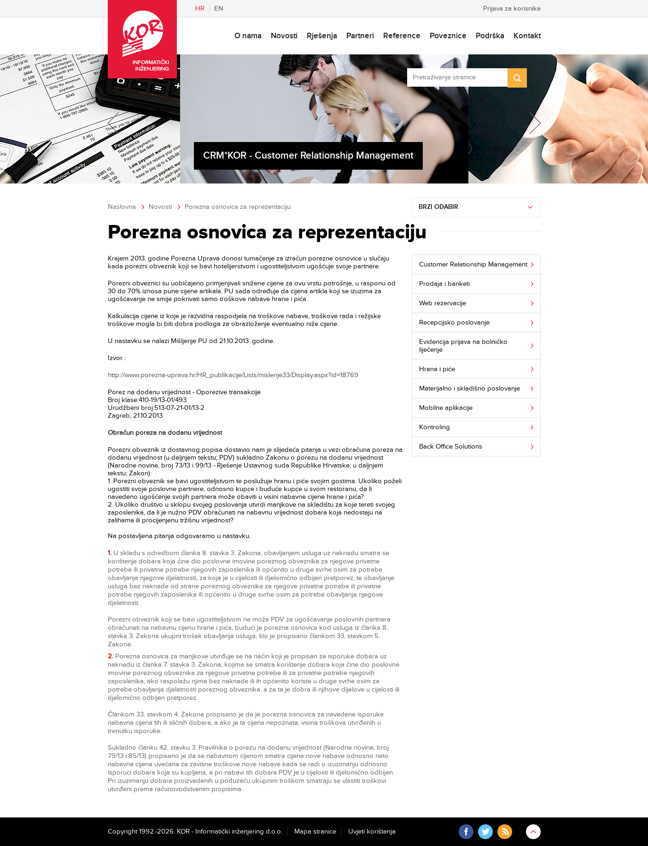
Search (517, 78)
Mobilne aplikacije (446, 408)
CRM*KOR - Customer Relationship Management (308, 155)
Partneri (360, 36)
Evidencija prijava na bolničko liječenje (463, 346)
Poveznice (448, 36)
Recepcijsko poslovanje (454, 322)
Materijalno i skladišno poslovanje (469, 388)
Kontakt (527, 36)
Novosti (284, 36)
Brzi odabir (438, 207)
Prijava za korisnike (512, 8)
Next (530, 123)
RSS (504, 831)
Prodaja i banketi (444, 284)
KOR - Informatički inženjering (142, 39)
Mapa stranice (315, 831)
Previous (119, 123)
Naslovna (122, 207)
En (218, 8)
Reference (401, 36)
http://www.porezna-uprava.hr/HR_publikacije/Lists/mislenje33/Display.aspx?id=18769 (233, 375)
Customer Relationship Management (473, 264)
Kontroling (434, 427)
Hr (199, 8)
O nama (248, 36)
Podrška (490, 36)
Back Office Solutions (450, 446)
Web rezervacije (442, 303)
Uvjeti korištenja (372, 831)
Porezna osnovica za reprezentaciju (238, 207)
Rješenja (322, 36)
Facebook (466, 831)
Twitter (485, 831)
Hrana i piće (437, 369)
